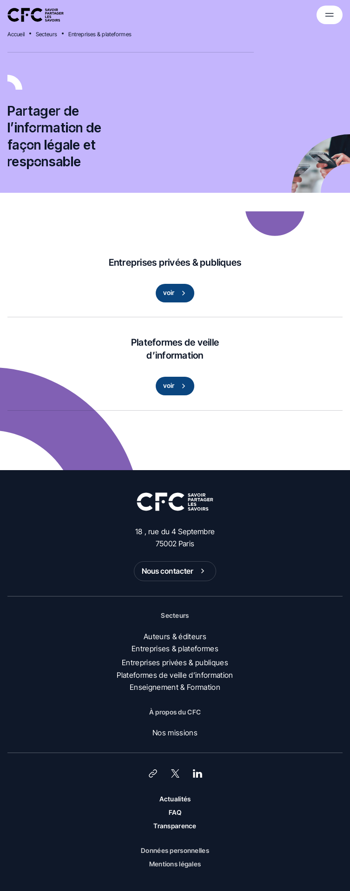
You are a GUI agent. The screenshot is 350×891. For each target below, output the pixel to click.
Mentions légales (175, 864)
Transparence (174, 826)
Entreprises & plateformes (100, 34)
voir (176, 293)
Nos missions (175, 732)
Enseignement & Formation (175, 687)
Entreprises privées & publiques (175, 662)
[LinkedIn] (197, 773)
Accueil (16, 34)
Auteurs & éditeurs (175, 636)
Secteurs (46, 34)
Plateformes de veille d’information (175, 675)
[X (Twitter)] (175, 773)
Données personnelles (175, 850)
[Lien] (152, 773)
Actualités (175, 799)
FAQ (175, 812)
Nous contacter (175, 571)
